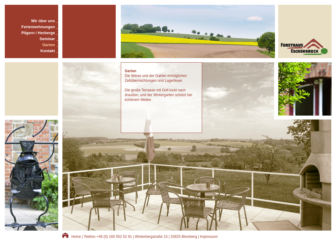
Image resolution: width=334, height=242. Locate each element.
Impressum (209, 237)
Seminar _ (49, 39)
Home (76, 237)
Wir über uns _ (44, 21)
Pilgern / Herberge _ (39, 33)
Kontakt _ (49, 51)
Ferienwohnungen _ (39, 27)
